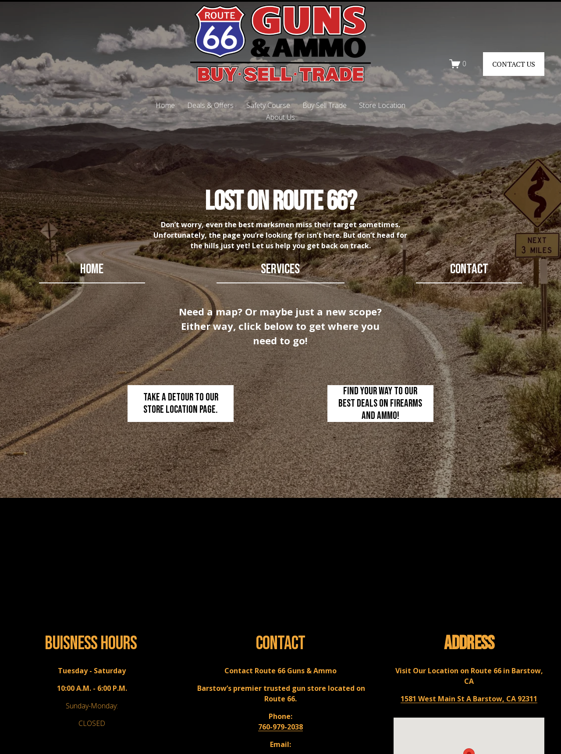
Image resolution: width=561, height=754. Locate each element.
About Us (280, 117)
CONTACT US (513, 64)
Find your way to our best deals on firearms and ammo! (380, 403)
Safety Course (268, 105)
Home (165, 105)
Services (280, 269)
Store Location (382, 105)
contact (469, 269)
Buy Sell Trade (324, 105)
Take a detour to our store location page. (180, 403)
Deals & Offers (210, 105)
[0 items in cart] (457, 63)
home (91, 269)
